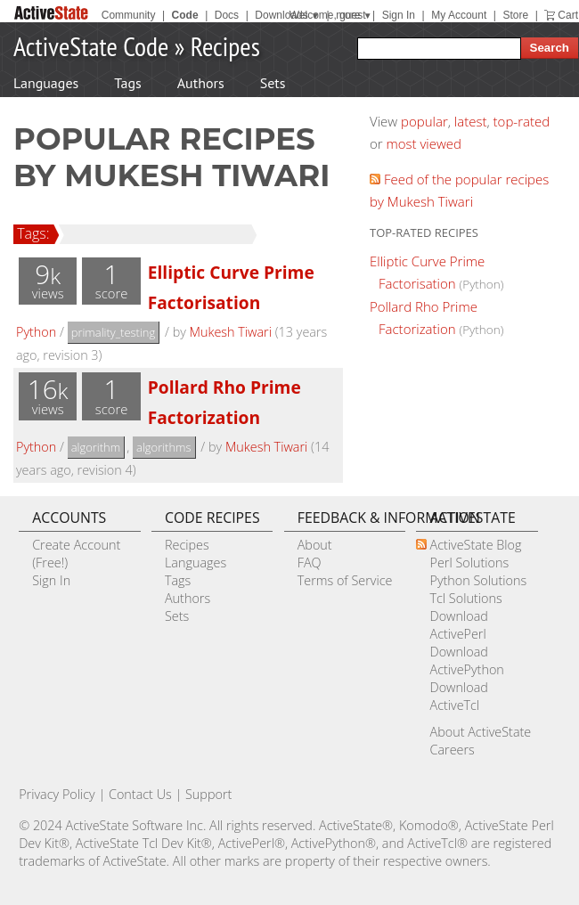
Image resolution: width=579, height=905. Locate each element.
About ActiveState (480, 731)
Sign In (398, 15)
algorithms (164, 447)
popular (424, 121)
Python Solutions (477, 580)
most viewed (424, 143)
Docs (227, 15)
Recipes (225, 46)
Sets (273, 83)
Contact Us (140, 794)
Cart (568, 15)
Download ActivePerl (458, 624)
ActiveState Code (90, 46)
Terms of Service (345, 580)
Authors (200, 83)
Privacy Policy (57, 794)
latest (470, 121)
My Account (458, 15)
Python (36, 331)
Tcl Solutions (465, 598)
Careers (451, 749)
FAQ (310, 562)
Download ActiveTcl (458, 696)
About (315, 544)
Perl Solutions (469, 562)
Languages (45, 83)
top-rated (521, 121)
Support (208, 794)
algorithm (96, 447)
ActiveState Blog (475, 544)
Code (185, 15)
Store (515, 15)
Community (129, 15)
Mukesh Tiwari (231, 331)
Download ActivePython (466, 660)
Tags (127, 83)
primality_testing (113, 332)
